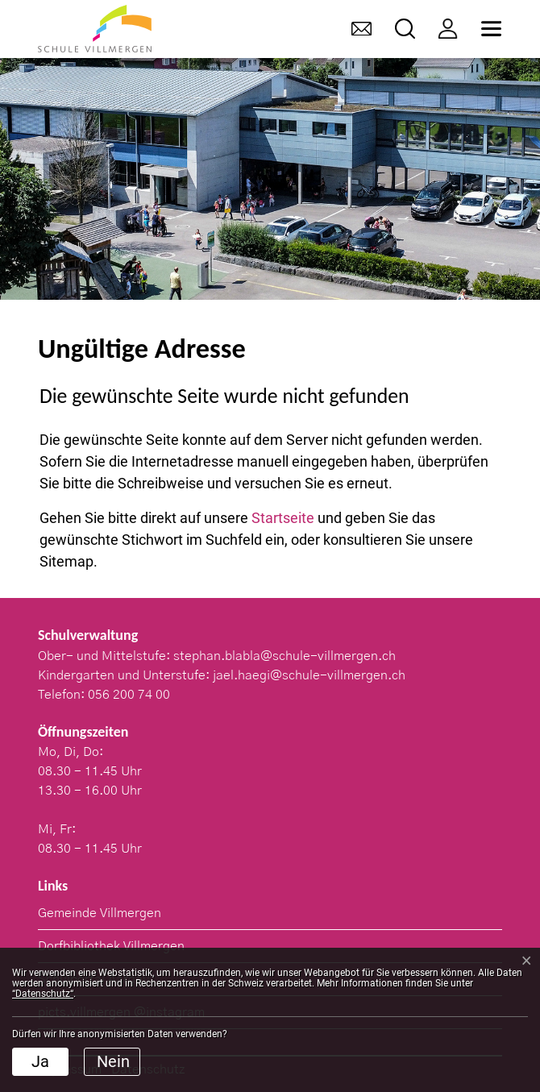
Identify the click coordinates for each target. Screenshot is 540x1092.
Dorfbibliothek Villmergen (111, 946)
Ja (40, 1061)
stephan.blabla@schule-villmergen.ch (284, 656)
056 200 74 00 (129, 694)
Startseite (282, 517)
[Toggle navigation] (491, 28)
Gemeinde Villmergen (99, 913)
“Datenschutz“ (42, 993)
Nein (113, 1061)
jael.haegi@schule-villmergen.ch (309, 675)
